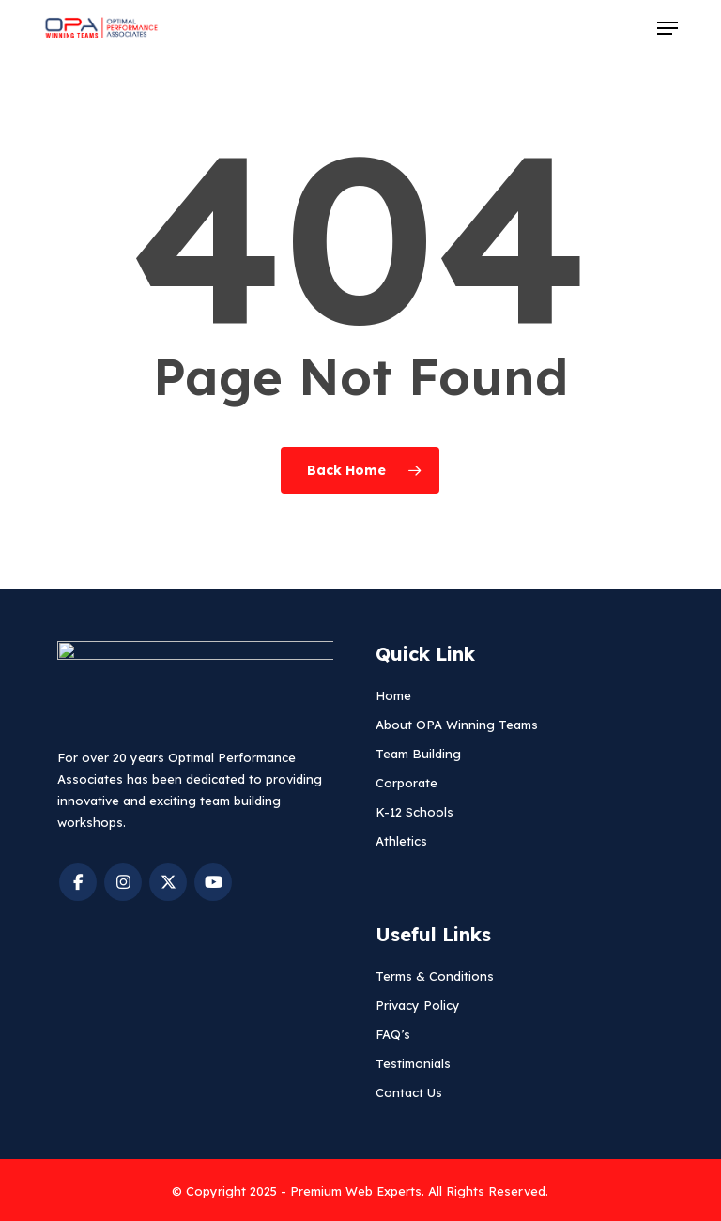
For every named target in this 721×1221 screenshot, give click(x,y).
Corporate (406, 782)
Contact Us (409, 1092)
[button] (667, 28)
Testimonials (413, 1063)
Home (393, 695)
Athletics (401, 840)
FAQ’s (393, 1034)
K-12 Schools (414, 811)
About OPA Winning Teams (457, 724)
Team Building (418, 753)
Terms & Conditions (435, 976)
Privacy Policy (418, 1005)
